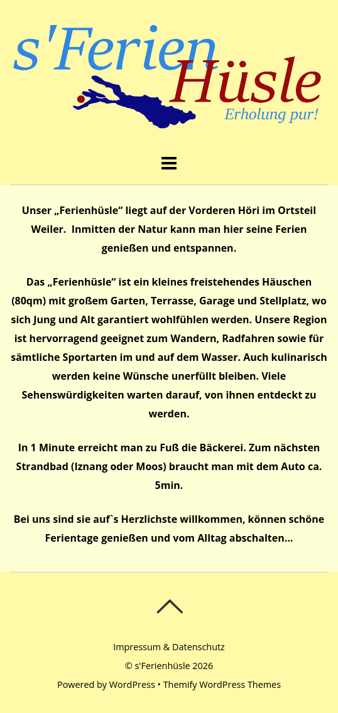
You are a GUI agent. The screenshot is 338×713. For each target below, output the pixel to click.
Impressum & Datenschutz (169, 647)
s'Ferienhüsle (162, 666)
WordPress (132, 684)
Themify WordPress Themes (222, 684)
